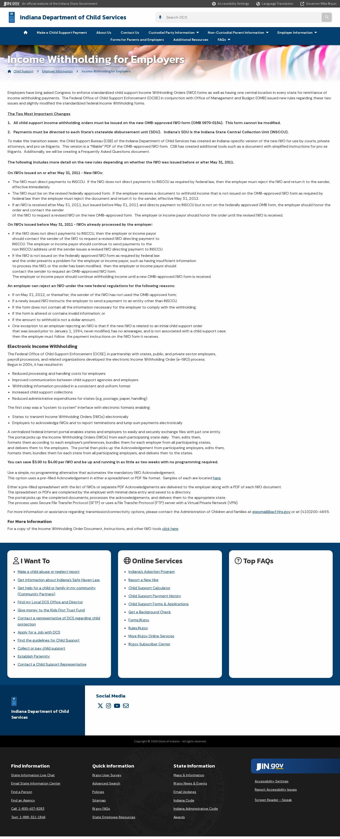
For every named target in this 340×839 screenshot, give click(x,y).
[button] (230, 3)
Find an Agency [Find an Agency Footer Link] (23, 803)
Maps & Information (189, 778)
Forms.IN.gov (139, 620)
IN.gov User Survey (106, 778)
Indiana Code (184, 803)
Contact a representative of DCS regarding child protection (59, 622)
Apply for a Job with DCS (39, 633)
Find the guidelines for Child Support (49, 641)
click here (170, 527)
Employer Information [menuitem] (298, 31)
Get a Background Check (149, 612)
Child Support (23, 70)
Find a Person (21, 794)
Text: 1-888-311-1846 (28, 820)
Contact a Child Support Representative (52, 666)
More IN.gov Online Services (151, 637)
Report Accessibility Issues (276, 792)
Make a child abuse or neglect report (49, 571)
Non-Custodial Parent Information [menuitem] (239, 31)
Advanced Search (106, 786)
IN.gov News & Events (190, 786)
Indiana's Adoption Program (152, 571)
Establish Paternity (34, 658)
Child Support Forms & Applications (159, 604)
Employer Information (57, 70)
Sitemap (99, 803)
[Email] (126, 708)
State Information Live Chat (33, 778)
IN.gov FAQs (101, 811)
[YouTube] (117, 708)
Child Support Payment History (155, 595)
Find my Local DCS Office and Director (51, 602)
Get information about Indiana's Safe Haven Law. (59, 579)
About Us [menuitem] (103, 31)
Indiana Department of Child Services (69, 16)
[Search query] (296, 16)
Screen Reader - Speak (273, 802)
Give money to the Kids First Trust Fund (51, 610)
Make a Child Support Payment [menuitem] (62, 31)
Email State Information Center (35, 786)
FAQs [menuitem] (225, 39)
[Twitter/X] (100, 708)
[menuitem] (25, 31)
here (217, 477)
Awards (179, 820)
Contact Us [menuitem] (130, 31)
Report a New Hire (143, 579)
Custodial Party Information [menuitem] (175, 31)
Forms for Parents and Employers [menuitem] (137, 39)
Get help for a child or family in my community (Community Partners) (57, 591)
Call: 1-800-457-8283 (27, 811)
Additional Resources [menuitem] (190, 39)
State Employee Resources (113, 820)
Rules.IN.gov (138, 629)
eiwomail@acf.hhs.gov (271, 511)
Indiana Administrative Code (196, 811)
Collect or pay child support (42, 650)
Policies (98, 794)
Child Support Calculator (149, 587)
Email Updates (185, 794)
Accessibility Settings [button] (272, 783)
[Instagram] (108, 708)
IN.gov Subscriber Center (149, 645)
